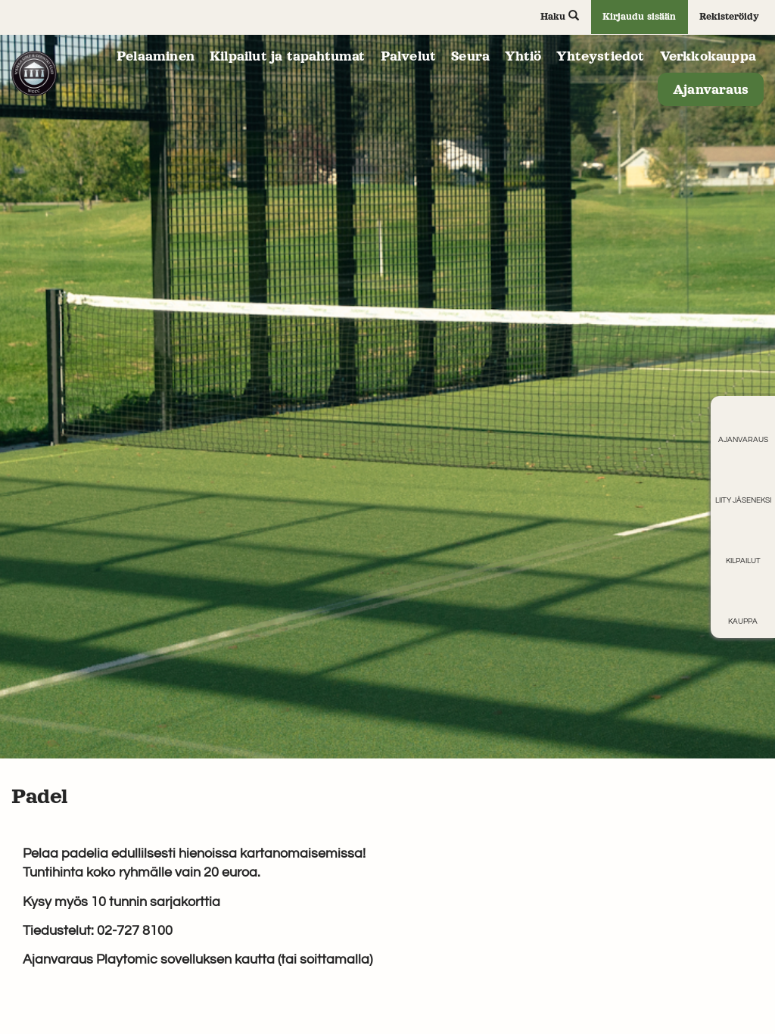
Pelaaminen (156, 56)
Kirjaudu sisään (639, 16)
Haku (559, 16)
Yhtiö (523, 56)
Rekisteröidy (729, 16)
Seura (470, 56)
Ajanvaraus (711, 89)
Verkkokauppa (708, 56)
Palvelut (409, 56)
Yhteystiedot (600, 56)
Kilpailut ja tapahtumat (288, 56)
